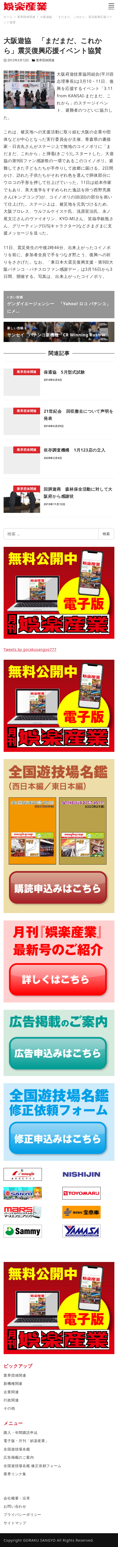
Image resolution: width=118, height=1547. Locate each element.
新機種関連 (13, 1383)
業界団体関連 (45, 60)
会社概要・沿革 (17, 1498)
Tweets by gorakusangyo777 (30, 649)
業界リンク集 (15, 1473)
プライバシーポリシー (22, 1514)
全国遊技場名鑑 (17, 1449)
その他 (9, 1408)
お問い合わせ (15, 1506)
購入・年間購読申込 (21, 1432)
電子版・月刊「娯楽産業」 (26, 1440)
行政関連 (11, 1400)
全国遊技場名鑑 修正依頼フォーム (32, 1465)
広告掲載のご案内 (19, 1457)
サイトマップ (15, 1522)
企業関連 (11, 1391)
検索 (106, 533)
